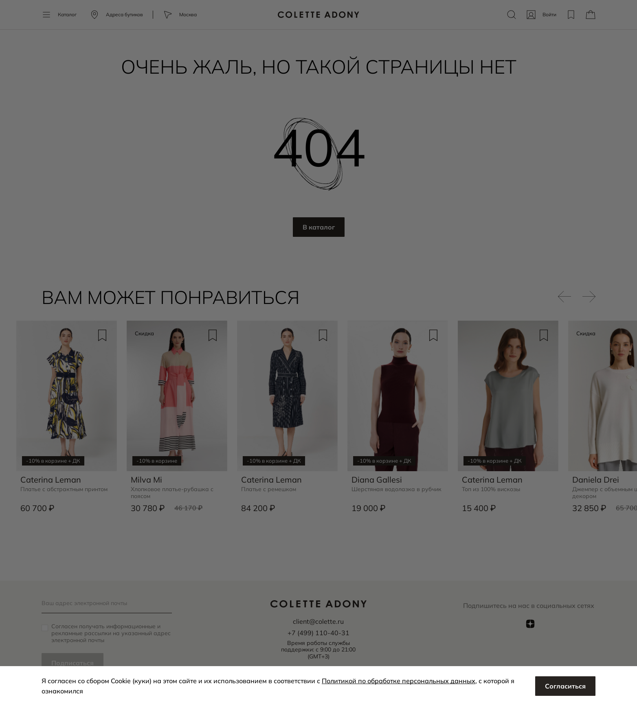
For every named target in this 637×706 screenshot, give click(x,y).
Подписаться (72, 663)
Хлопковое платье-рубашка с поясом (172, 493)
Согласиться (565, 686)
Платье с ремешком (268, 489)
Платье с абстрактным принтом (64, 489)
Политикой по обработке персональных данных (398, 681)
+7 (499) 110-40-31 (318, 633)
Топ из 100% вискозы (491, 489)
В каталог (319, 227)
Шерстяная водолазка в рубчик (396, 489)
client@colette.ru (318, 621)
